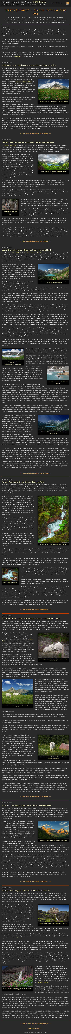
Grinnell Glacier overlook (24, 81)
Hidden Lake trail (10, 145)
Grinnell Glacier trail (18, 253)
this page (18, 56)
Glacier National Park (34, 253)
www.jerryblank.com (56, 3)
